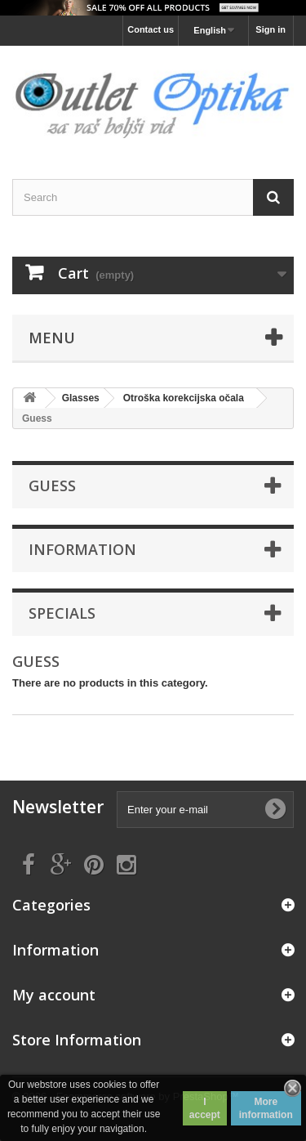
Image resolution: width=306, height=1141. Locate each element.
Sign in (270, 29)
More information (266, 1108)
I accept (204, 1108)
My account (53, 995)
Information (82, 549)
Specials (62, 613)
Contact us (150, 29)
